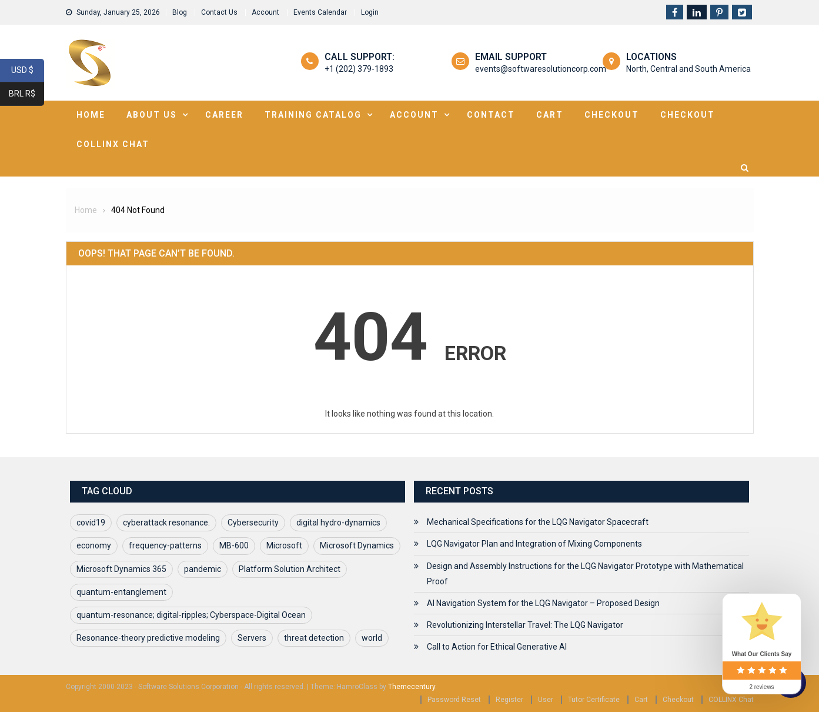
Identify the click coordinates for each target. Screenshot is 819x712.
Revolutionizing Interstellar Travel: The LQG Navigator (525, 625)
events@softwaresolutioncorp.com (540, 69)
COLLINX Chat (731, 700)
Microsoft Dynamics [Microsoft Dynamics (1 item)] (357, 545)
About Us (151, 114)
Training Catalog (313, 114)
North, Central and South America (688, 69)
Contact (491, 114)
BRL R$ (26, 94)
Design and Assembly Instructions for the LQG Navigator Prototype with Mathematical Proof (585, 573)
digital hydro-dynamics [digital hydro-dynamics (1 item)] (338, 522)
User (545, 700)
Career (224, 114)
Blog (179, 12)
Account (265, 12)
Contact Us (219, 12)
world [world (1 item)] (372, 638)
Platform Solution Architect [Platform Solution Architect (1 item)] (289, 569)
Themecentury (411, 687)
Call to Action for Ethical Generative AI (497, 646)
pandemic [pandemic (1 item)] (202, 569)
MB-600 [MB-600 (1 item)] (234, 545)
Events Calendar (320, 12)
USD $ (28, 70)
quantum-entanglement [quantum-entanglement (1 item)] (121, 592)
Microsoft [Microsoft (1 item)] (284, 545)
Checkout (611, 114)
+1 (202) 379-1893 (359, 69)
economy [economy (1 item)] (93, 545)
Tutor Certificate (594, 700)
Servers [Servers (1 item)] (252, 638)
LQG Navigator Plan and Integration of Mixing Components (534, 543)
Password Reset (454, 700)
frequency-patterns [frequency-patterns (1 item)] (165, 545)
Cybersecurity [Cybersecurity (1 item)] (253, 522)
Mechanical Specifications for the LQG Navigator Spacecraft (537, 522)
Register (509, 700)
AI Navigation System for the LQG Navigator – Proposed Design (543, 603)
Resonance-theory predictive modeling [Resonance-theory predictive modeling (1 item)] (148, 638)
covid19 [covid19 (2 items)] (90, 522)
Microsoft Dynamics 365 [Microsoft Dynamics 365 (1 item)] (121, 569)
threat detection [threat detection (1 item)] (314, 638)
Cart (549, 114)
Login (370, 12)
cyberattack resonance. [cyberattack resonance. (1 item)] (166, 522)
